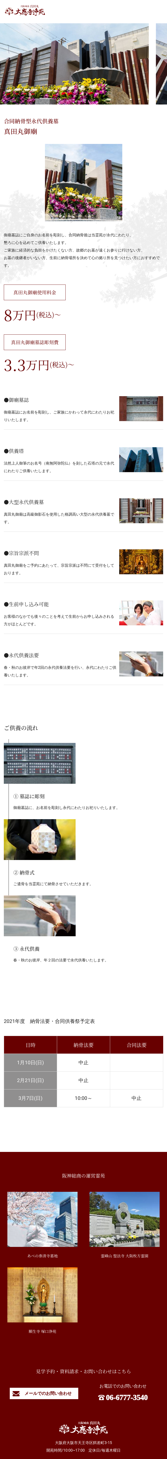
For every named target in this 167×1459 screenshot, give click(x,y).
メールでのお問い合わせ (43, 1393)
